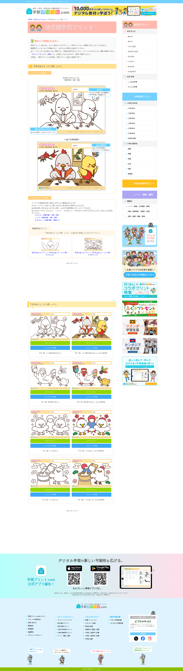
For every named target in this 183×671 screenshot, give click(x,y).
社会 (129, 164)
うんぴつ (131, 61)
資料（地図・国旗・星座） (137, 216)
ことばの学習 (132, 82)
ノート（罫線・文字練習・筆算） (139, 206)
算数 (129, 154)
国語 (129, 149)
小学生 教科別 (132, 144)
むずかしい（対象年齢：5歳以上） (48, 220)
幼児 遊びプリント (63, 623)
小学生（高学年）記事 (92, 636)
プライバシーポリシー (35, 635)
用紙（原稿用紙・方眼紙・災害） (139, 211)
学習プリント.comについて (36, 616)
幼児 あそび (131, 31)
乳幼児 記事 (89, 626)
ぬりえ (130, 36)
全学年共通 (132, 138)
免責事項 (30, 632)
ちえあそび (132, 71)
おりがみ (131, 56)
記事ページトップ (90, 620)
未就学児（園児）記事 (92, 629)
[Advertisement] (72, 281)
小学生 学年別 (132, 103)
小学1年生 (131, 108)
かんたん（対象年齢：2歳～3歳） (47, 215)
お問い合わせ (32, 622)
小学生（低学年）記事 (92, 632)
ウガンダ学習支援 (115, 620)
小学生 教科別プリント (65, 632)
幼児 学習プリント (63, 626)
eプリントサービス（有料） (42, 54)
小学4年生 (131, 123)
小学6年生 (131, 133)
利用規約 (30, 629)
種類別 (129, 201)
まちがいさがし (133, 51)
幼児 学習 (130, 77)
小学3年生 (131, 118)
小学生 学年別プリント (65, 629)
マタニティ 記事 (90, 623)
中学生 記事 (89, 639)
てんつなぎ (132, 46)
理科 (129, 169)
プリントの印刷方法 (34, 619)
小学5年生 (131, 128)
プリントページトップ (65, 620)
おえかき (131, 66)
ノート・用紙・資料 (64, 636)
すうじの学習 (132, 87)
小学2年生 (131, 113)
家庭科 (130, 174)
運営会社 (30, 626)
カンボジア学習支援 (116, 623)
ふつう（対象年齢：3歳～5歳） (46, 217)
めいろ (130, 41)
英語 (129, 159)
